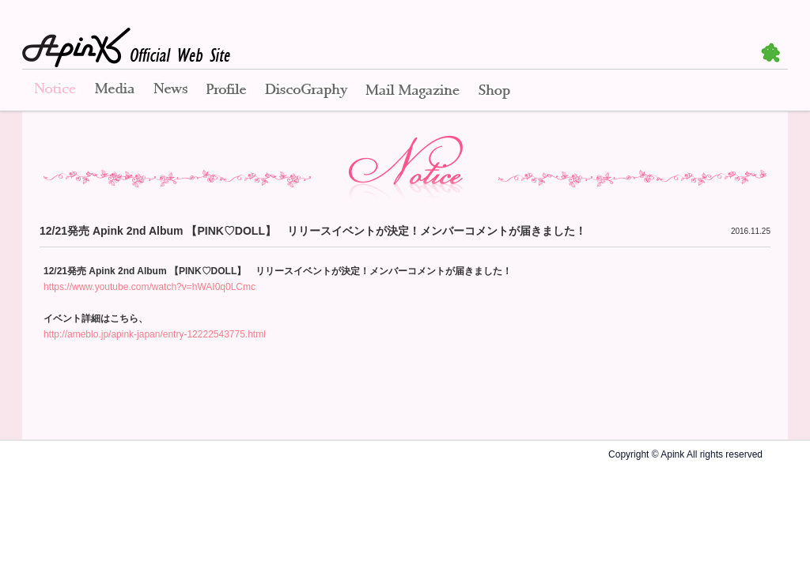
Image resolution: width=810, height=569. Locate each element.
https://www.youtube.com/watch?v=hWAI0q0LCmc (149, 286)
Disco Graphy (305, 90)
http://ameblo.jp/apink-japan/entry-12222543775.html (155, 334)
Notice (54, 90)
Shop (494, 90)
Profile (226, 90)
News (170, 90)
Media (114, 90)
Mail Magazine (412, 90)
